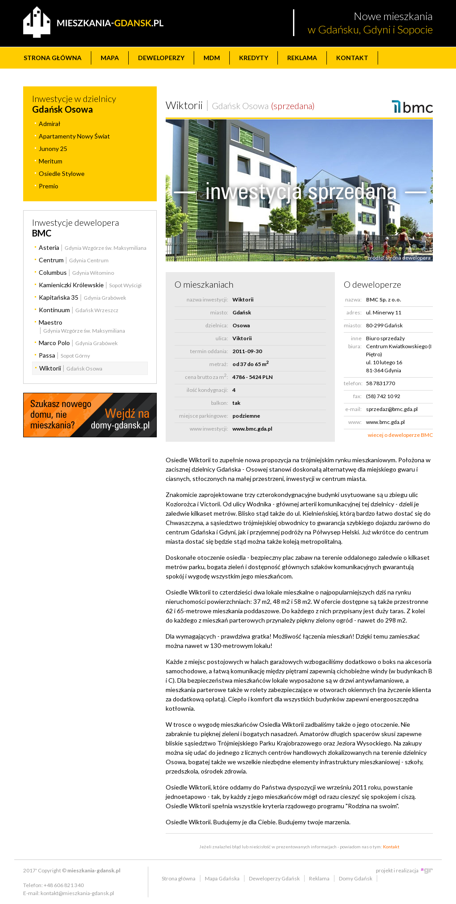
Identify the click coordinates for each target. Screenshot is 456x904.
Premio (48, 186)
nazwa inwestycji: (207, 299)
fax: (357, 396)
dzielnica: (216, 325)
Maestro (50, 322)
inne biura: (355, 342)
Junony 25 (53, 148)
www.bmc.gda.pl (252, 428)
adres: (354, 312)
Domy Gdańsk (355, 878)
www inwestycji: (209, 428)
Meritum (50, 161)
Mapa (110, 57)
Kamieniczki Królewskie (71, 285)
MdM (212, 57)
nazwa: (353, 299)
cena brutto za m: (206, 376)
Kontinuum (54, 310)
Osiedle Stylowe (62, 173)
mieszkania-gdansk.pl (93, 870)
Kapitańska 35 (58, 297)
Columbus (53, 272)
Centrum (51, 260)
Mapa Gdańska (222, 878)
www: (355, 422)
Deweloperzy (161, 57)
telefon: (353, 383)
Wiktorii (50, 368)
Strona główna (52, 57)
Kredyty (253, 57)
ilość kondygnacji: (207, 390)
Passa (47, 355)
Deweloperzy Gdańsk (274, 878)
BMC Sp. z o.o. (383, 299)
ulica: (222, 338)
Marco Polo (54, 342)
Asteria (49, 247)
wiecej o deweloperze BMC (400, 435)
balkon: (219, 402)
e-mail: (353, 409)
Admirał (50, 123)
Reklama (302, 57)
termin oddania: (209, 351)
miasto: (219, 312)
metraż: (218, 364)
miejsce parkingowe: (203, 415)
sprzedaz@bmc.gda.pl (392, 409)
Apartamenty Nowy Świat (74, 136)
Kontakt (352, 57)
